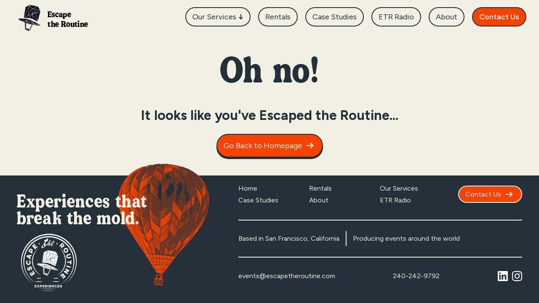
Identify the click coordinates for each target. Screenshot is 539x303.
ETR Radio (395, 200)
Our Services (399, 188)
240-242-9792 (416, 276)
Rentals (320, 188)
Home (247, 188)
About (318, 200)
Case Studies (258, 200)
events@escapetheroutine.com (286, 276)
